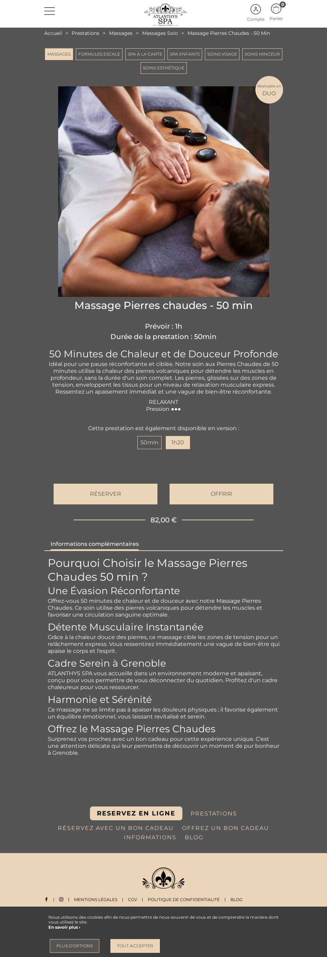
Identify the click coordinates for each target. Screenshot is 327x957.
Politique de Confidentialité (184, 899)
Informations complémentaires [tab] (95, 544)
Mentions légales (95, 899)
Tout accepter (135, 945)
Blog (236, 899)
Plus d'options (74, 945)
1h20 (177, 442)
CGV (132, 899)
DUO (269, 90)
